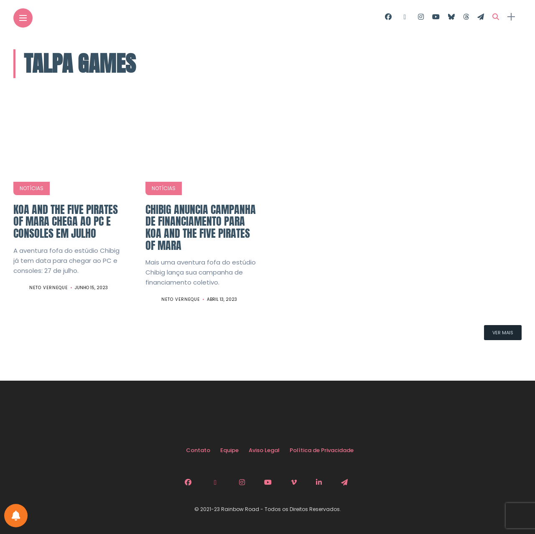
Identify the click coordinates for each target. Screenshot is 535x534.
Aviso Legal (264, 450)
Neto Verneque (48, 288)
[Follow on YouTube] (436, 17)
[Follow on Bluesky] (451, 17)
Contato (198, 450)
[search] (495, 17)
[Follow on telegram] (480, 17)
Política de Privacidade (322, 450)
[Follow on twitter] (404, 17)
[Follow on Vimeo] (295, 482)
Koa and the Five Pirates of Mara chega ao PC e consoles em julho (65, 221)
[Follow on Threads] (466, 17)
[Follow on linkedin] (320, 482)
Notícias (31, 188)
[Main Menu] (23, 18)
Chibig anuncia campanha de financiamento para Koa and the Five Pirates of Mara (200, 227)
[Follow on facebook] (388, 17)
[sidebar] (511, 17)
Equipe (229, 450)
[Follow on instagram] (421, 17)
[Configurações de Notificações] (16, 515)
